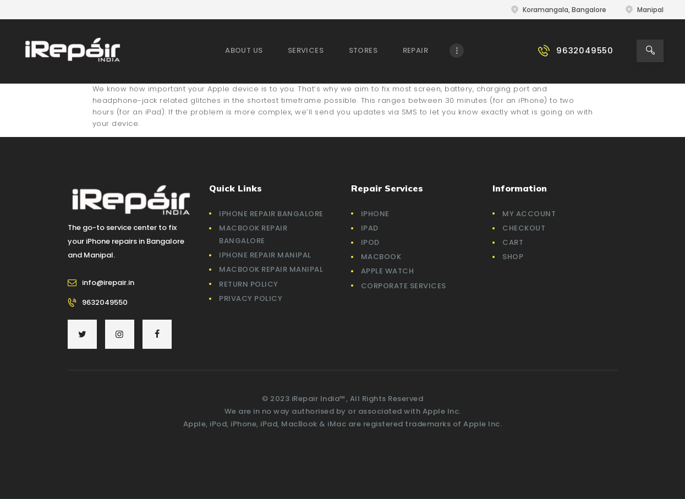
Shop (512, 256)
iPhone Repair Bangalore (271, 214)
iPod (370, 242)
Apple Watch (387, 271)
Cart (512, 242)
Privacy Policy (250, 298)
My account (529, 214)
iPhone (375, 214)
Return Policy (248, 284)
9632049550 (105, 302)
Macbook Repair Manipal (271, 269)
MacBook (381, 256)
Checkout (523, 228)
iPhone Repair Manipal (265, 255)
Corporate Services (403, 286)
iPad (370, 228)
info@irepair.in (108, 282)
